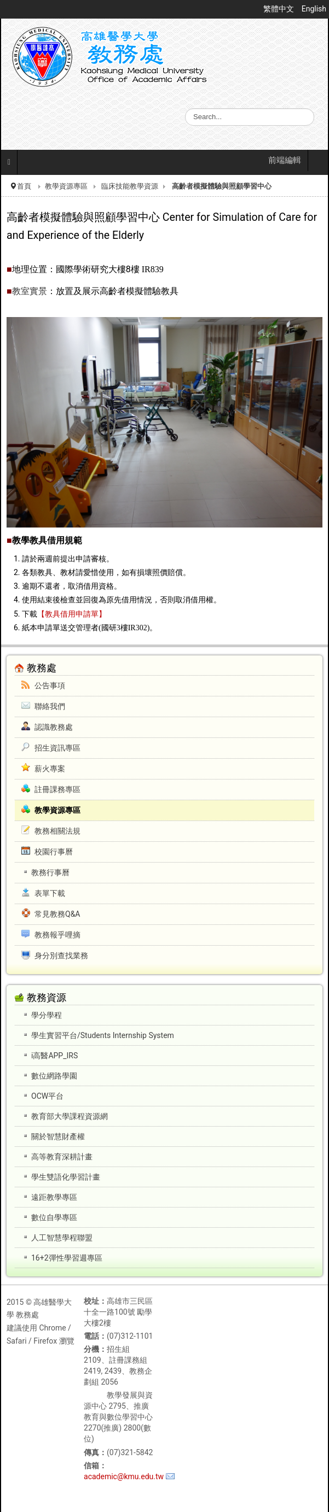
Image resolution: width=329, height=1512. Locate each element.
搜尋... (185, 108)
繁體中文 (279, 8)
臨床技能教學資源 (129, 186)
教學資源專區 (66, 186)
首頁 (24, 186)
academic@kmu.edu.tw (124, 1476)
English (314, 8)
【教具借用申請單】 (71, 614)
